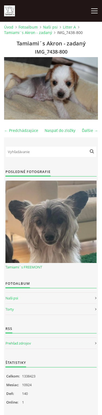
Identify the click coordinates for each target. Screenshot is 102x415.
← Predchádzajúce (21, 130)
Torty (9, 309)
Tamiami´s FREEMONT (23, 267)
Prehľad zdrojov (18, 343)
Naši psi (50, 27)
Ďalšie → (90, 130)
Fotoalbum (28, 27)
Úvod (8, 27)
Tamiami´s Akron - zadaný (28, 32)
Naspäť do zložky (60, 130)
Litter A (69, 27)
